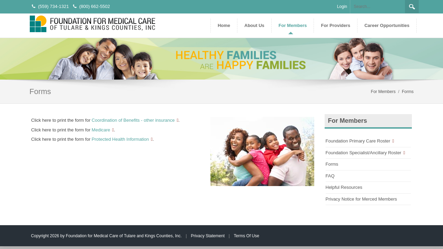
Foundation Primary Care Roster (358, 141)
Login (342, 6)
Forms (332, 164)
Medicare (101, 129)
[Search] (377, 6)
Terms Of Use (246, 235)
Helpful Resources (344, 187)
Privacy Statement (208, 235)
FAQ (330, 175)
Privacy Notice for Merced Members (361, 199)
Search (412, 6)
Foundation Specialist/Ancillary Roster (363, 152)
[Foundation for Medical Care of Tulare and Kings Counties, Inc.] (92, 23)
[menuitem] (254, 26)
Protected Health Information (120, 139)
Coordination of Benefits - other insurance (133, 120)
